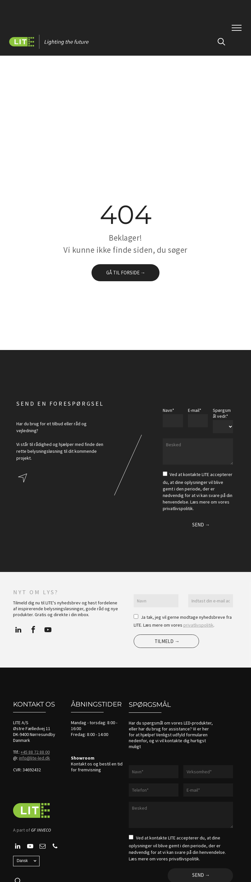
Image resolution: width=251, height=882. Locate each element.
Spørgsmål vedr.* (222, 413)
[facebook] (33, 631)
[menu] (236, 27)
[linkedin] (18, 631)
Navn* (168, 410)
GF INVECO (41, 830)
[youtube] (47, 631)
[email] (42, 847)
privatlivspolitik (198, 625)
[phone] (54, 847)
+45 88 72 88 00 (35, 752)
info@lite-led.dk (34, 758)
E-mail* (194, 410)
